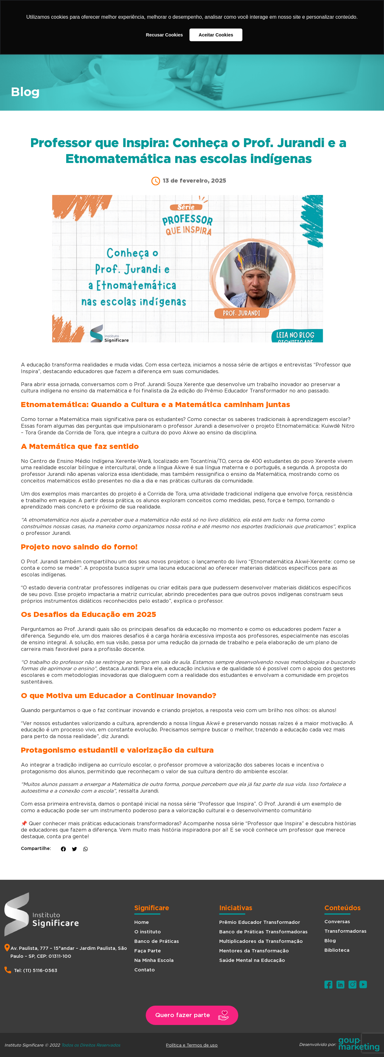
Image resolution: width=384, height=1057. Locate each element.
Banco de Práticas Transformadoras (263, 932)
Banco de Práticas (156, 941)
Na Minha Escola (154, 960)
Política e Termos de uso (192, 1045)
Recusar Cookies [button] (164, 34)
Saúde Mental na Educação (252, 960)
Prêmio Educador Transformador (259, 922)
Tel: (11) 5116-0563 (35, 970)
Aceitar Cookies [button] (216, 34)
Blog (330, 940)
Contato (144, 970)
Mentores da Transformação (254, 951)
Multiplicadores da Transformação (261, 941)
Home (141, 922)
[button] (192, 1015)
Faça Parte (147, 951)
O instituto (147, 932)
